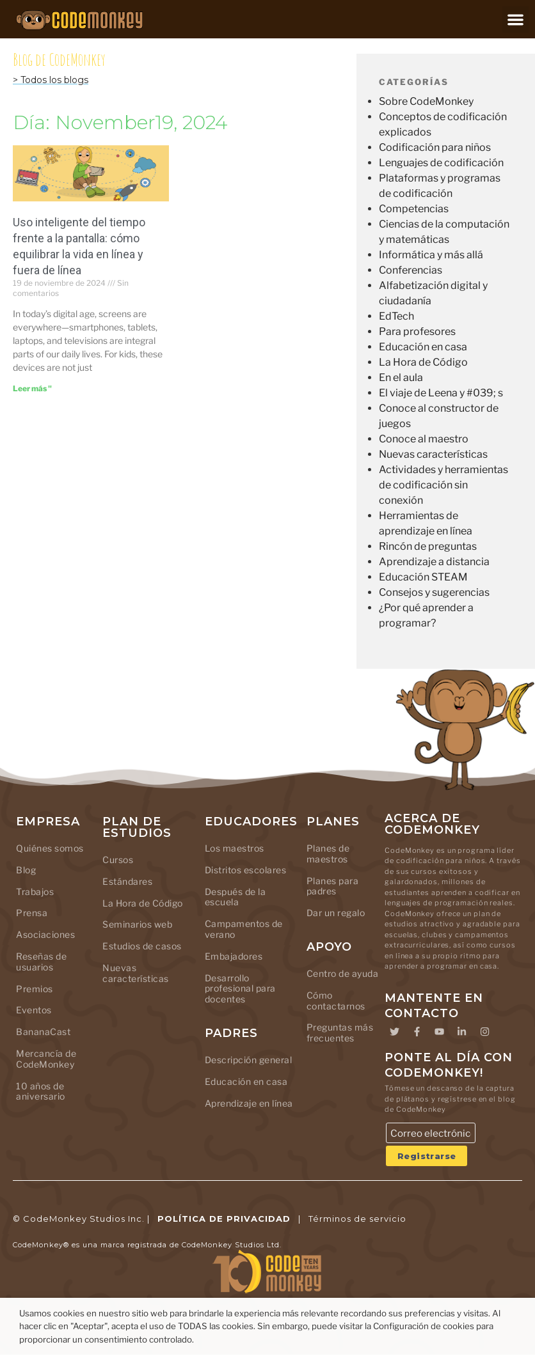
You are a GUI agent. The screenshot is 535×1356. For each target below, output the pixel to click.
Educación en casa (423, 347)
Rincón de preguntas (428, 546)
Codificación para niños (435, 147)
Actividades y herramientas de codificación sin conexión (443, 485)
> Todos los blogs (50, 80)
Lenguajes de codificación (441, 163)
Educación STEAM (423, 577)
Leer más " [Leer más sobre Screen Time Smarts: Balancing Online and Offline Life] (32, 388)
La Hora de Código (423, 362)
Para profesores (417, 331)
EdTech (396, 316)
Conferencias (410, 270)
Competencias (414, 209)
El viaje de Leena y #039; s (441, 393)
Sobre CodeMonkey (426, 101)
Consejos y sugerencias (434, 592)
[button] (515, 19)
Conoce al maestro (423, 439)
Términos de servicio (357, 1219)
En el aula (401, 377)
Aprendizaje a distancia (434, 562)
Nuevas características (433, 454)
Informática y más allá (431, 255)
